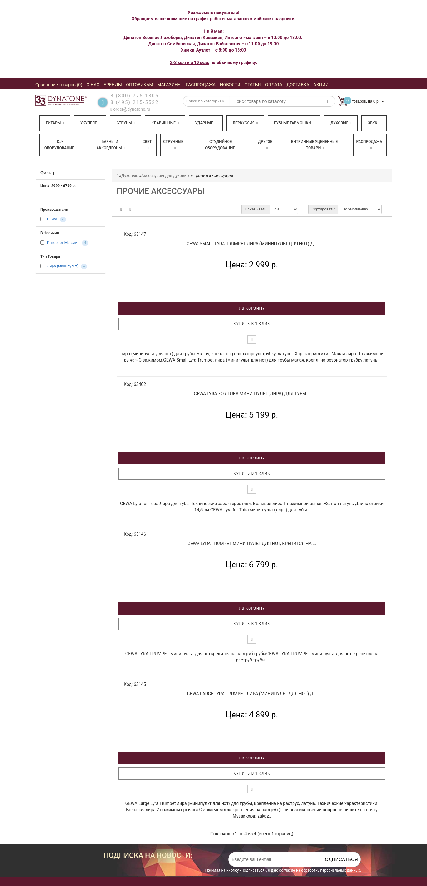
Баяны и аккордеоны (110, 144)
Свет (147, 144)
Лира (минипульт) (62, 266)
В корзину (252, 308)
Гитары (55, 123)
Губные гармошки (294, 123)
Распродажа (369, 144)
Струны (126, 123)
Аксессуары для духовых (165, 175)
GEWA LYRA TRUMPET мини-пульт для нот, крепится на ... (252, 543)
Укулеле (90, 123)
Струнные (173, 144)
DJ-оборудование (61, 144)
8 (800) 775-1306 (134, 96)
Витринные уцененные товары (314, 144)
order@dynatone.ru (130, 109)
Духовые (340, 123)
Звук (374, 123)
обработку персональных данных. (331, 870)
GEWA (52, 219)
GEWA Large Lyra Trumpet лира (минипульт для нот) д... (252, 693)
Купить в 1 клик (252, 323)
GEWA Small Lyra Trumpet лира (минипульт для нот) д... (252, 243)
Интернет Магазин (63, 243)
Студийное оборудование (221, 144)
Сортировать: (323, 209)
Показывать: (256, 209)
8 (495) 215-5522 (134, 102)
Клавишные (165, 123)
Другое (265, 144)
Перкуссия (245, 123)
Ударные (205, 123)
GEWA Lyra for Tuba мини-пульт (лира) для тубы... (252, 393)
